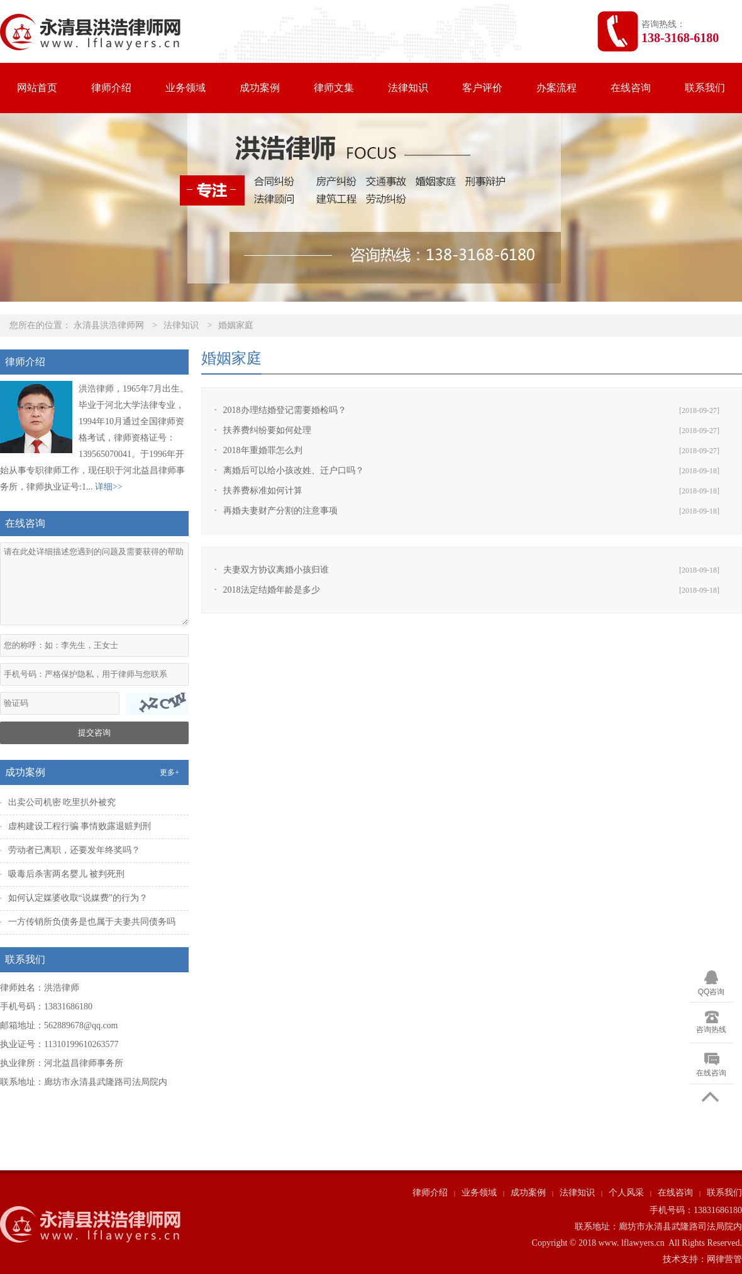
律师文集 (334, 87)
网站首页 (37, 87)
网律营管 (724, 1259)
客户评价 (482, 87)
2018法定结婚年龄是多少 (271, 590)
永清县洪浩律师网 (109, 325)
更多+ (169, 772)
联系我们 (705, 87)
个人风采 (626, 1192)
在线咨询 (631, 87)
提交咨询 (94, 732)
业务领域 (185, 87)
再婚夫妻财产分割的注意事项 (280, 510)
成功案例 (260, 87)
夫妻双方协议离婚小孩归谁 (276, 569)
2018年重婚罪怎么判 (262, 450)
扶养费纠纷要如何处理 (267, 430)
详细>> (109, 486)
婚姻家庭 (235, 325)
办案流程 (556, 87)
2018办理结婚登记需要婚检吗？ (284, 410)
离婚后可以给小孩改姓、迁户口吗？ (293, 470)
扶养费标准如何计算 (262, 490)
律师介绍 (111, 87)
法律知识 (408, 87)
